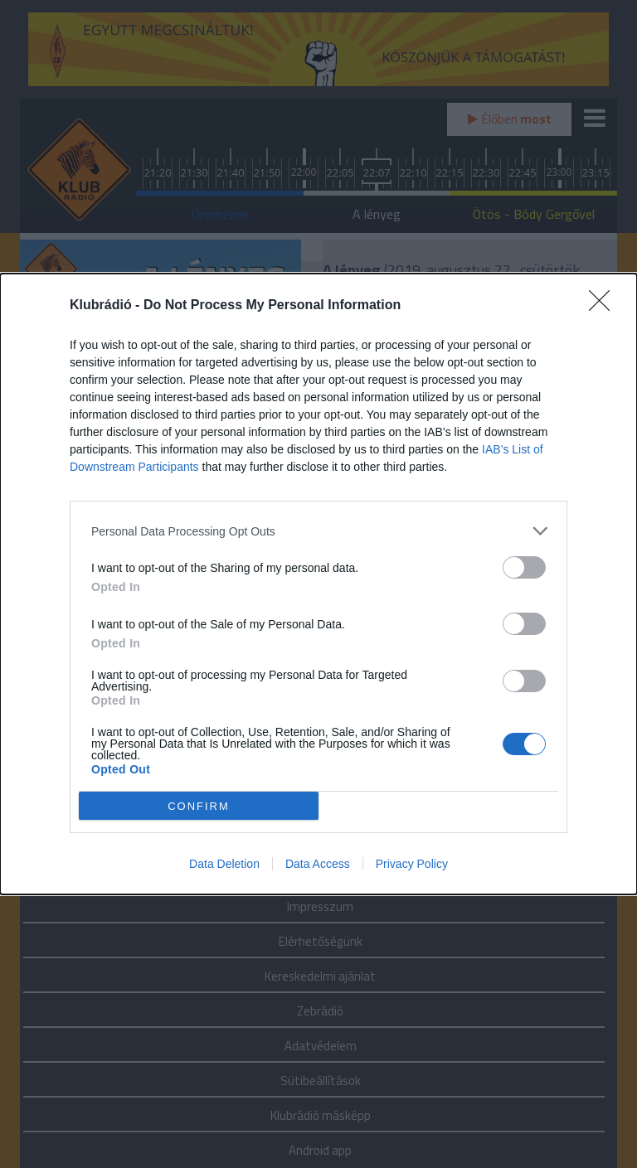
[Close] (604, 306)
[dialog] (318, 584)
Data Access (317, 863)
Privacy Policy (412, 863)
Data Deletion (224, 863)
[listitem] (318, 531)
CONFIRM (199, 806)
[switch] (524, 567)
